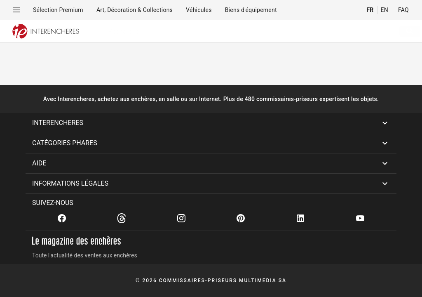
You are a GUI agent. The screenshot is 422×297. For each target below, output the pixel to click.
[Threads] (121, 218)
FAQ (403, 10)
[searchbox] (239, 31)
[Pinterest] (240, 218)
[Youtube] (360, 218)
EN (384, 10)
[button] (211, 123)
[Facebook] (61, 218)
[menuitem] (58, 10)
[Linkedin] (300, 218)
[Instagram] (181, 218)
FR (369, 10)
